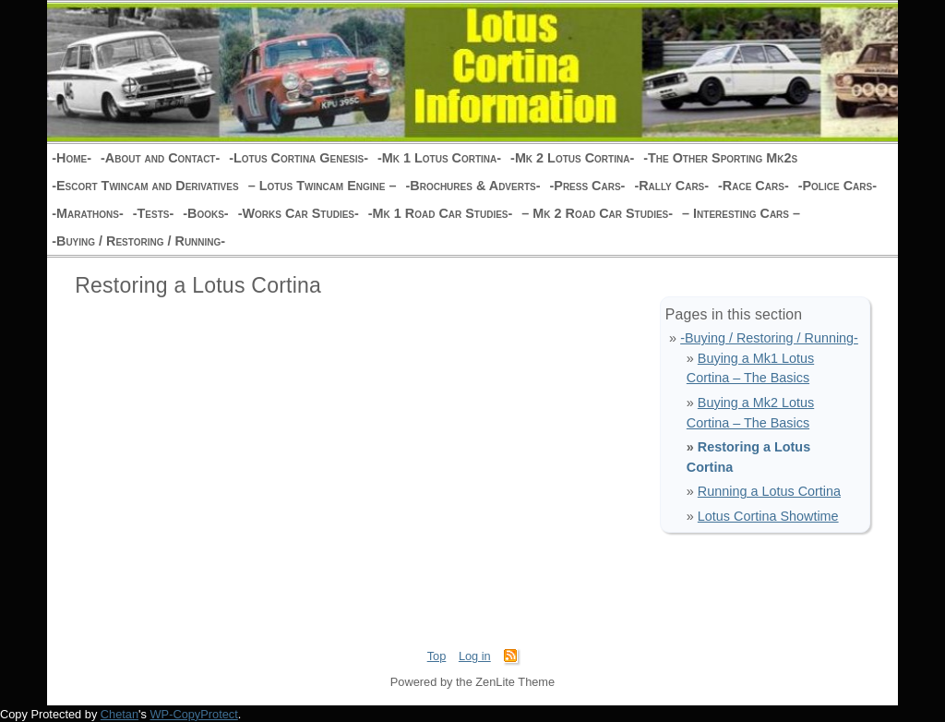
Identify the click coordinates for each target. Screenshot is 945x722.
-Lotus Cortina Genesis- (298, 157)
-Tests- (153, 213)
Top (437, 656)
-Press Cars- (587, 185)
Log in (475, 656)
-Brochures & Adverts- (472, 185)
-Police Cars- (837, 185)
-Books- (205, 213)
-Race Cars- (753, 185)
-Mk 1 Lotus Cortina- (439, 157)
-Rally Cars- (671, 185)
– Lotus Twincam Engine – (322, 185)
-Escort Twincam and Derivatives (145, 185)
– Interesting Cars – (741, 213)
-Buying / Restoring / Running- (138, 241)
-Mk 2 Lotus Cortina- (572, 157)
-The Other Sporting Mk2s (720, 157)
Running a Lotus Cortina (769, 491)
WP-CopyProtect (194, 714)
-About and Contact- (160, 157)
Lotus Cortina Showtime (768, 516)
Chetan (119, 714)
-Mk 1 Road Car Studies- (440, 213)
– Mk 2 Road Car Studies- (597, 213)
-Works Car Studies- (298, 213)
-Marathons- (88, 213)
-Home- (71, 157)
